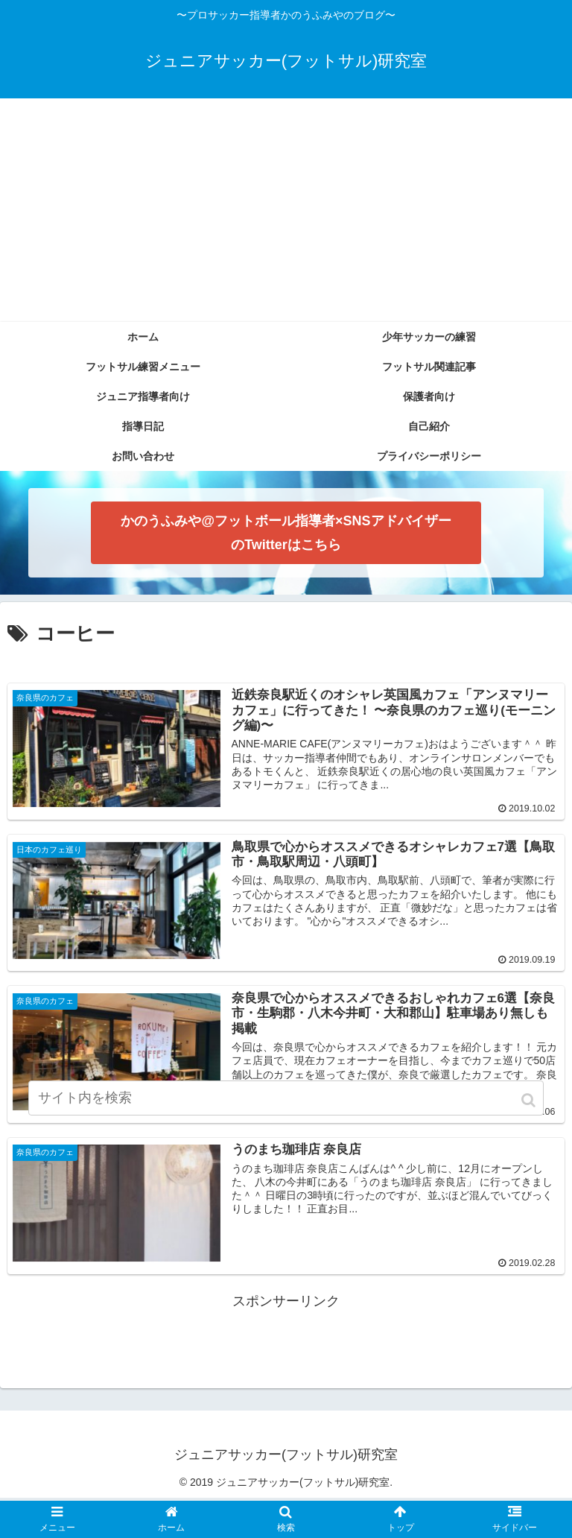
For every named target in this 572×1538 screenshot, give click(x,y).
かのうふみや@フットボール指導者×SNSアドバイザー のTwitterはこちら (286, 532)
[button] (529, 1100)
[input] (285, 1097)
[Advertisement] (286, 210)
